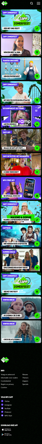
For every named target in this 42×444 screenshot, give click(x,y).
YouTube (5, 408)
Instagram (6, 404)
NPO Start (6, 415)
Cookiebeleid (6, 381)
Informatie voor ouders (9, 378)
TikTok (5, 401)
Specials (25, 384)
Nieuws (25, 374)
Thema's (25, 378)
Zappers (25, 381)
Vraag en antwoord (8, 374)
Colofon (4, 387)
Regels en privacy (7, 384)
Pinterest (6, 411)
